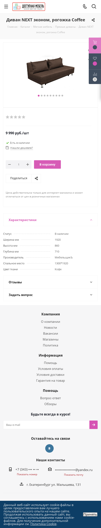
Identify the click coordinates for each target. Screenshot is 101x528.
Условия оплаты (50, 368)
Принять (90, 514)
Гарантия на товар (50, 380)
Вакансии (50, 333)
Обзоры (50, 404)
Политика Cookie (43, 524)
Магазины (51, 339)
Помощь (50, 363)
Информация (51, 355)
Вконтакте (49, 448)
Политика (50, 345)
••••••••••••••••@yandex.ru (74, 470)
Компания (50, 314)
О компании (50, 321)
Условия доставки (50, 374)
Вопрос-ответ (50, 398)
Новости (50, 327)
